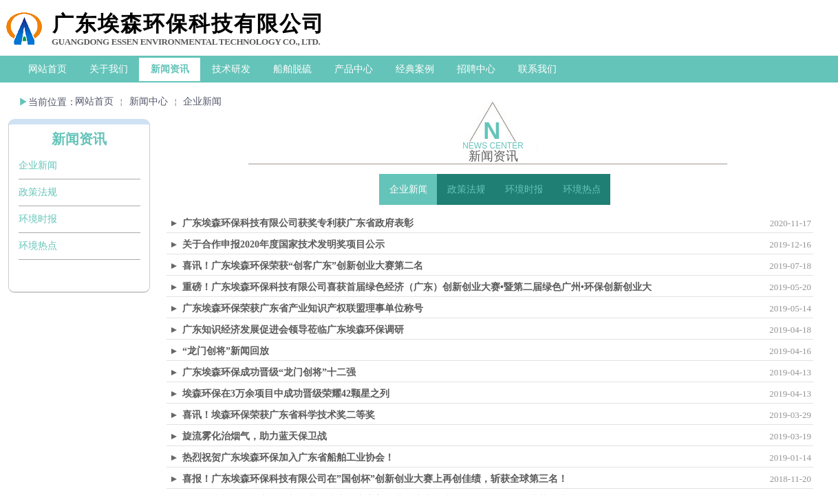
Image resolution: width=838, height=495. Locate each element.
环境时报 (38, 219)
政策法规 (38, 192)
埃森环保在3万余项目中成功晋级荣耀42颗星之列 (285, 393)
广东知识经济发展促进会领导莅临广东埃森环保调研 (293, 329)
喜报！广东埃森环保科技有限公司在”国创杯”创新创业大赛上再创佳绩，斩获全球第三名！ (375, 479)
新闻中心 (148, 101)
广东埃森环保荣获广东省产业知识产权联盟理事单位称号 (302, 308)
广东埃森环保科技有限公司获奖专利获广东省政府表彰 (297, 223)
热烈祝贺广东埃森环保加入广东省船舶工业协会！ (288, 457)
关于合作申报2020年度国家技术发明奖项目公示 (283, 244)
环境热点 (38, 246)
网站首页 (94, 101)
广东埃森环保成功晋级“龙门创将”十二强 (269, 372)
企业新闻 (202, 101)
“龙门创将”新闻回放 (225, 351)
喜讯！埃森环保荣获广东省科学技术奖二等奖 (278, 415)
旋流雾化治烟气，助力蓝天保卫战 (254, 436)
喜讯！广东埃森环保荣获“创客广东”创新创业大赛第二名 (302, 266)
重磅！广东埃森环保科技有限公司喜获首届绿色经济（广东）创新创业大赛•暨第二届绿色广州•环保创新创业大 (417, 287)
